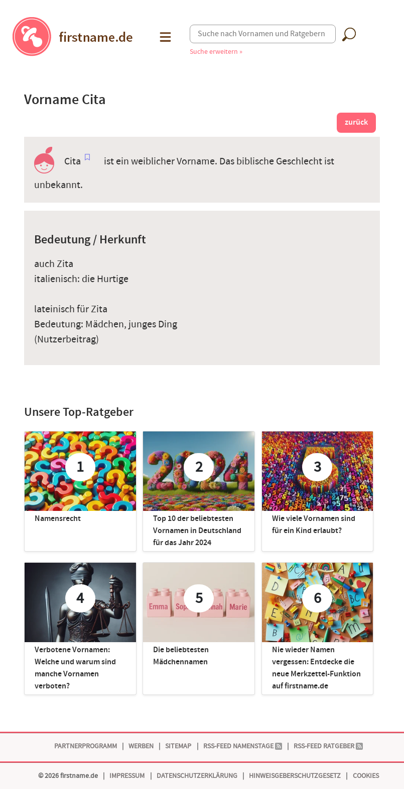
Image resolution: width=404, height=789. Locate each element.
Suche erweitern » (216, 51)
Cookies (366, 775)
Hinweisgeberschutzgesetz (295, 775)
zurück (356, 122)
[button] (164, 37)
